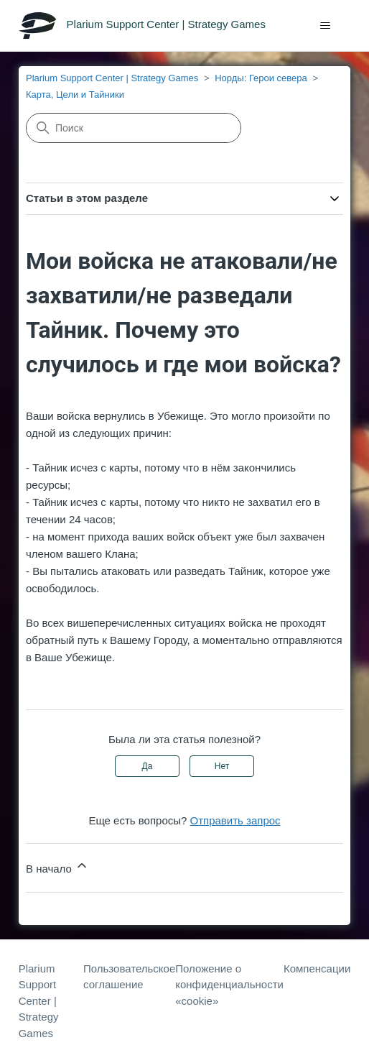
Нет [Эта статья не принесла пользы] (222, 766)
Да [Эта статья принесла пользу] (147, 766)
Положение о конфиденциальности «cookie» (229, 984)
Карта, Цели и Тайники (75, 94)
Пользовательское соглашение (129, 976)
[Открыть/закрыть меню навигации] (324, 25)
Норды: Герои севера (261, 78)
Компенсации (317, 968)
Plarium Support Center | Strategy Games (112, 78)
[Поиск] (133, 128)
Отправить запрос (235, 820)
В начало (57, 866)
